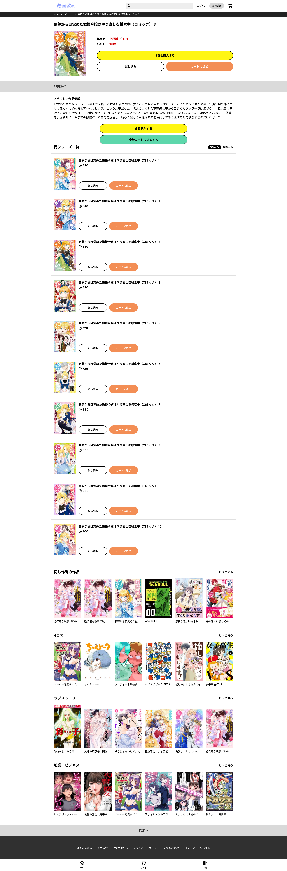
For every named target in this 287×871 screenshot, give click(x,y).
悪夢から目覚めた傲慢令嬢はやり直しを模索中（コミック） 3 (119, 242)
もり (125, 39)
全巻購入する (143, 128)
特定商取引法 (120, 847)
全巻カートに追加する (143, 140)
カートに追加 (199, 66)
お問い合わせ (171, 847)
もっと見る (226, 572)
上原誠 (113, 39)
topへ (144, 831)
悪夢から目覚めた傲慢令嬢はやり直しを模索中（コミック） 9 (119, 486)
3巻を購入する (165, 55)
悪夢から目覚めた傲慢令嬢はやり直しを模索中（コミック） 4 (119, 282)
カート (143, 867)
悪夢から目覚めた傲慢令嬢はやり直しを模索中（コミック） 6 (119, 364)
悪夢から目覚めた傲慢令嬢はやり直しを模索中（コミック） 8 (119, 445)
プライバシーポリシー (146, 847)
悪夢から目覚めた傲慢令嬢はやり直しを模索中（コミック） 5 (119, 323)
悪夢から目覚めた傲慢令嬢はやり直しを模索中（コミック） (110, 14)
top (56, 14)
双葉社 (113, 44)
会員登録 (216, 5)
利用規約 (102, 847)
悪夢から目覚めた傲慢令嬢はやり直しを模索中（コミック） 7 (119, 404)
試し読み (130, 66)
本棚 (205, 867)
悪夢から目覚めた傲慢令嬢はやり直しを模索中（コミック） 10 (120, 526)
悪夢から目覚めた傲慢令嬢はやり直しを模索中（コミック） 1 (119, 160)
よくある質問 (84, 847)
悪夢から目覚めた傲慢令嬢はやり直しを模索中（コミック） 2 (119, 201)
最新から (228, 147)
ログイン (201, 5)
